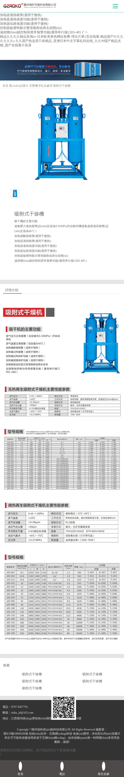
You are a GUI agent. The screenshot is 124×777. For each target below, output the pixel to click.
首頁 (5, 85)
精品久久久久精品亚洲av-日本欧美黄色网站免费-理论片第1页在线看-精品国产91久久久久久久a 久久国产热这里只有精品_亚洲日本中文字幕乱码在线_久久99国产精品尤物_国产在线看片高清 (61, 41)
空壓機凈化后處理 (40, 85)
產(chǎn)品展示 (18, 85)
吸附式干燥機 (61, 85)
